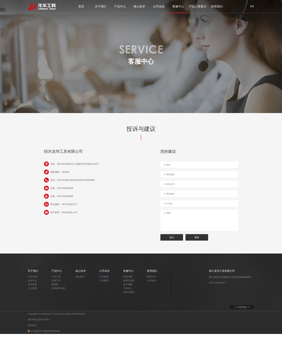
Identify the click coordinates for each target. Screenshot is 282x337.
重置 (197, 237)
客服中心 (178, 6)
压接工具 (56, 280)
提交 (171, 237)
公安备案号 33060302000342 (44, 333)
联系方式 (151, 276)
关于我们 (100, 6)
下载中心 (127, 288)
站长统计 (32, 327)
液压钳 (55, 284)
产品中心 (120, 6)
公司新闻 (103, 276)
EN (252, 6)
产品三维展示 (197, 6)
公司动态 (159, 6)
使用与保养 (129, 280)
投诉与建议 (129, 292)
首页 (81, 6)
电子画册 (127, 284)
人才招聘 (32, 288)
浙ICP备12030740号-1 (39, 321)
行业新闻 (103, 280)
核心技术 (139, 6)
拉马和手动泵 (58, 288)
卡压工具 (56, 276)
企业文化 (32, 280)
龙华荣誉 (32, 284)
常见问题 (127, 276)
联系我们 (217, 6)
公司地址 (151, 280)
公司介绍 (32, 276)
